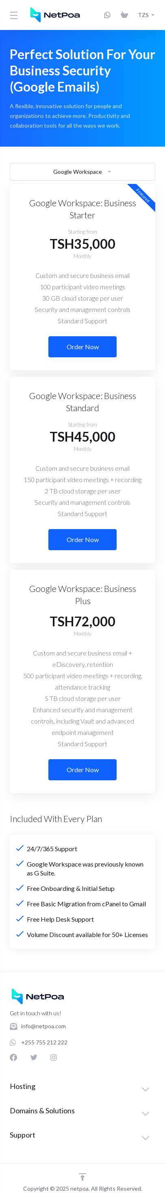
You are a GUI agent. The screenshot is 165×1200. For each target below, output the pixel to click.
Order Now (83, 346)
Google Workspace (82, 171)
